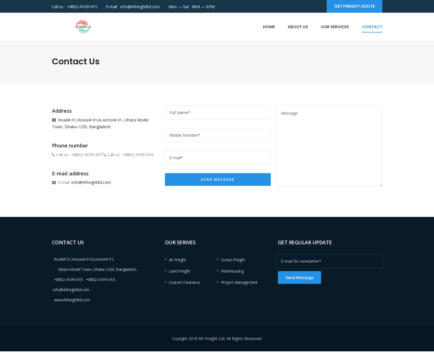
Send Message (218, 179)
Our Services (335, 27)
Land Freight (179, 271)
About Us (298, 27)
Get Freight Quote (354, 6)
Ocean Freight (233, 259)
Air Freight (177, 259)
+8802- (60, 279)
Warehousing (232, 271)
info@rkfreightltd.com (140, 6)
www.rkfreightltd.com (72, 299)
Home (269, 27)
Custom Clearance (184, 282)
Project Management (239, 282)
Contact (372, 27)
